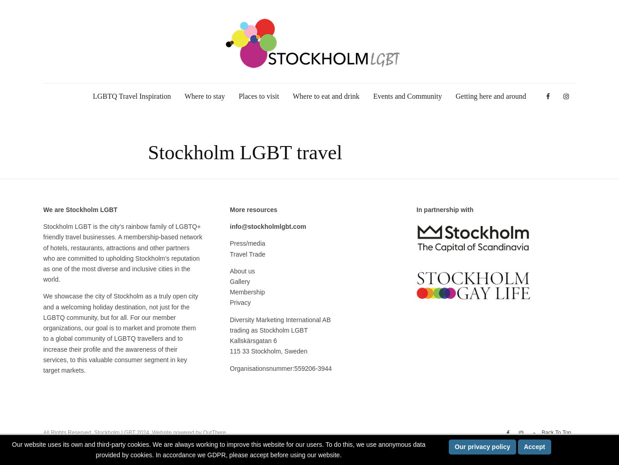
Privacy (240, 302)
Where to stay (205, 96)
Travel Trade (247, 254)
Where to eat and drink (326, 96)
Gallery (240, 281)
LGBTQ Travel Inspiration (132, 96)
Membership (247, 292)
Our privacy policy (482, 446)
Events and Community (407, 96)
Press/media (247, 243)
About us (242, 271)
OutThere (214, 433)
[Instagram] (566, 97)
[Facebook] (548, 97)
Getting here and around (491, 96)
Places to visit (258, 96)
